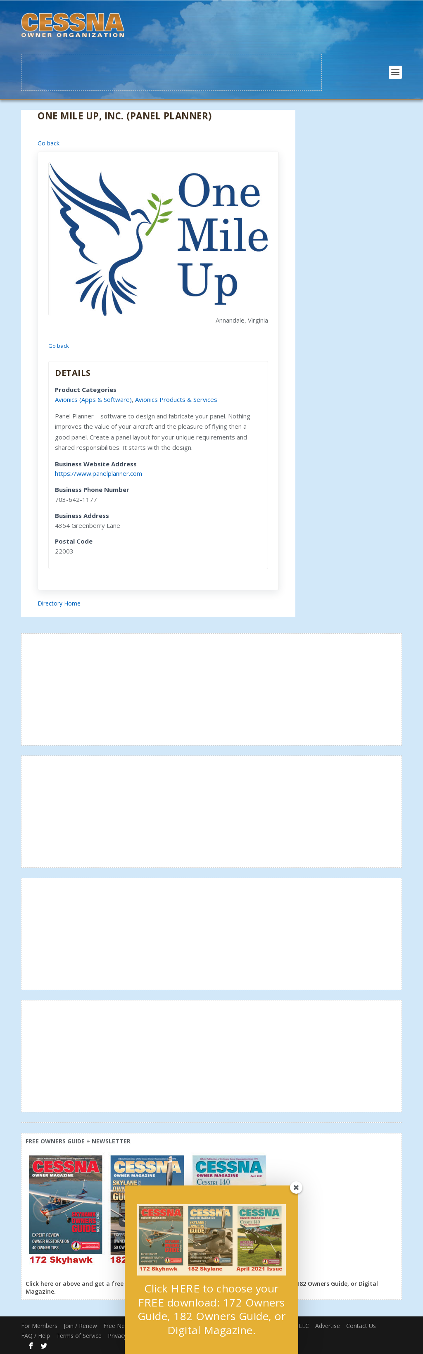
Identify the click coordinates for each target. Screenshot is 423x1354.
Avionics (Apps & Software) (93, 399)
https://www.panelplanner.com (98, 473)
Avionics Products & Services (176, 399)
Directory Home (59, 603)
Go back (48, 143)
